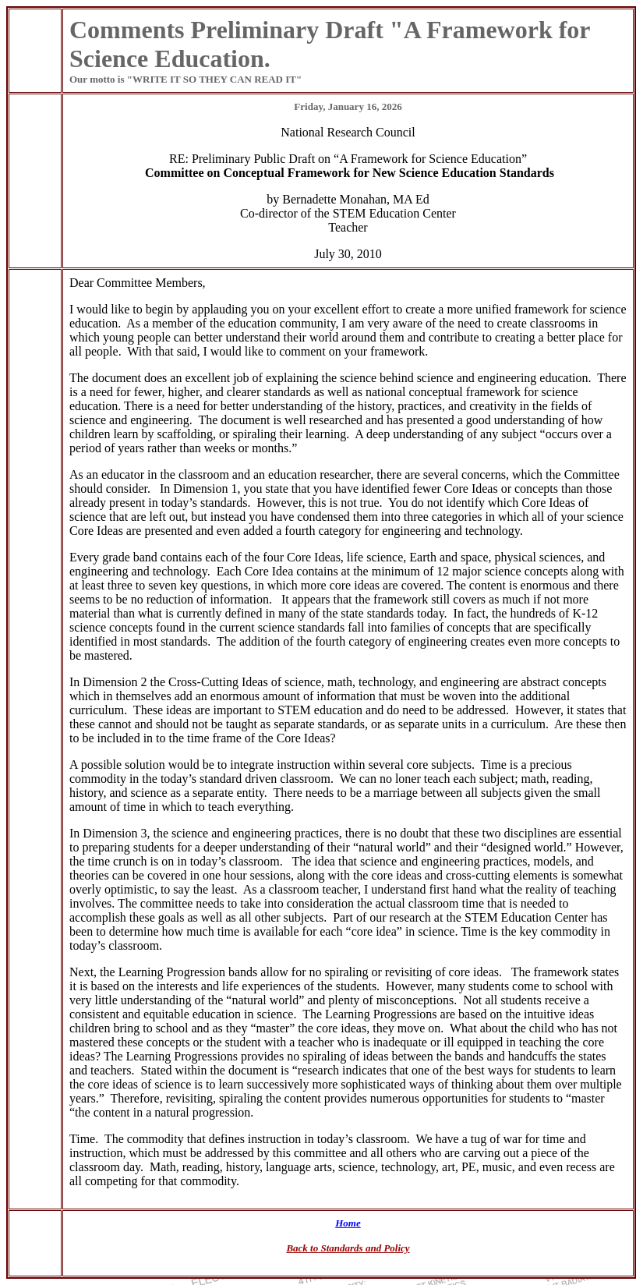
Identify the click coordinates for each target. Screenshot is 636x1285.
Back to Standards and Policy (347, 1248)
